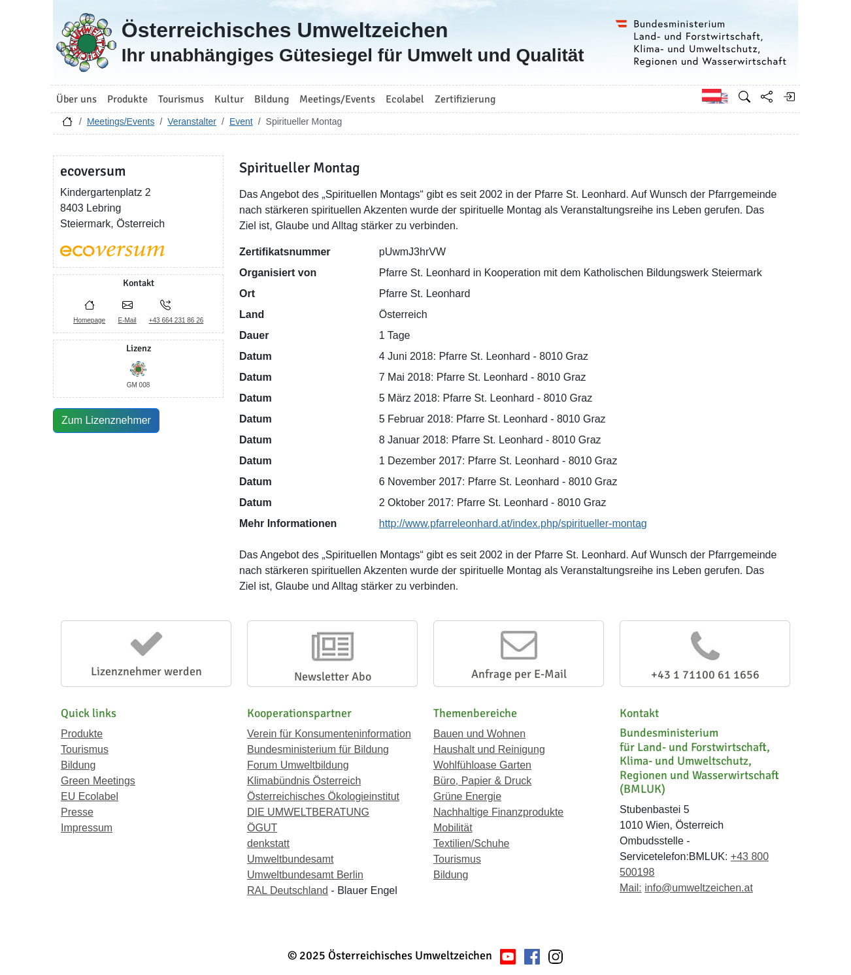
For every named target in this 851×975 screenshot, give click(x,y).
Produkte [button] (127, 99)
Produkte (82, 733)
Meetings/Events (121, 121)
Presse (77, 812)
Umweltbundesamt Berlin (305, 874)
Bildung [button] (271, 99)
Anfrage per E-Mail (519, 674)
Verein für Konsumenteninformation (329, 733)
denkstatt (268, 843)
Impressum (86, 827)
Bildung (78, 765)
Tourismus (84, 749)
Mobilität (453, 827)
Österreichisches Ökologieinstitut (323, 796)
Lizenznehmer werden (146, 671)
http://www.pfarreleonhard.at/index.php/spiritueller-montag (513, 523)
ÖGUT (262, 827)
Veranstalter (191, 121)
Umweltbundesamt (290, 859)
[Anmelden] (789, 97)
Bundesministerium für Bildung (318, 749)
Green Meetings (98, 780)
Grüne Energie (467, 796)
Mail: (631, 887)
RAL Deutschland (287, 890)
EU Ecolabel (89, 796)
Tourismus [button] (181, 99)
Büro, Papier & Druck (482, 780)
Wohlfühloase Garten (482, 765)
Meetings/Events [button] (337, 99)
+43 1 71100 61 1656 (705, 674)
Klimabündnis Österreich (304, 780)
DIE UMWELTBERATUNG (308, 812)
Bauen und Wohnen (479, 733)
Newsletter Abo (332, 676)
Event (241, 121)
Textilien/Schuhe (471, 843)
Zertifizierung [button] (465, 99)
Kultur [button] (229, 99)
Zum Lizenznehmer (106, 420)
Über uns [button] (76, 99)
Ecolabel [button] (405, 99)
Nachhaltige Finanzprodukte (498, 812)
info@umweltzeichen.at (698, 887)
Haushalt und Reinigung (489, 749)
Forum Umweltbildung (298, 765)
